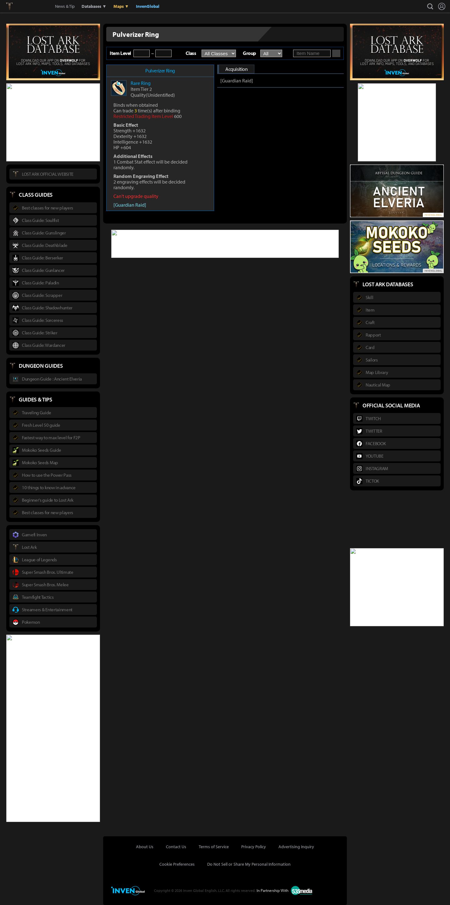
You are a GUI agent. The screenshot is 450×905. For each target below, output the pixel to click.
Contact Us (176, 846)
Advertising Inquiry (296, 846)
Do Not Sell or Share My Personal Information (249, 864)
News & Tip (65, 6)
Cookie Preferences (177, 864)
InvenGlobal (147, 6)
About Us (144, 846)
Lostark (13, 6)
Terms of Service (214, 846)
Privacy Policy (253, 846)
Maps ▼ (121, 6)
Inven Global (32, 6)
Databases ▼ (94, 6)
